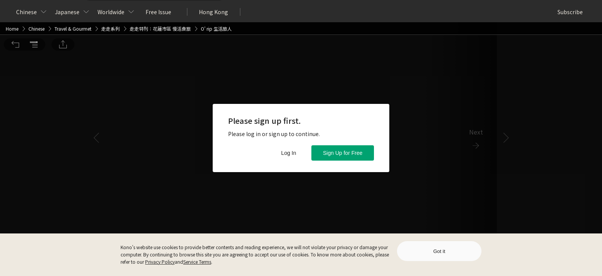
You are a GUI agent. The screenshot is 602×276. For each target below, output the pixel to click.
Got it (439, 251)
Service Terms (197, 261)
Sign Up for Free (342, 153)
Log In (288, 153)
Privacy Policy (160, 261)
